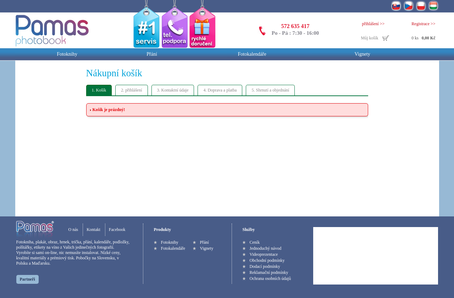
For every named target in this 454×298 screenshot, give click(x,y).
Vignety (362, 54)
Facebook (117, 229)
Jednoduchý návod (266, 248)
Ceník (255, 242)
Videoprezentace (264, 254)
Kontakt (93, 229)
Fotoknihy (67, 54)
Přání (151, 54)
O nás (73, 229)
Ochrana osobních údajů (270, 278)
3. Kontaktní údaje (173, 90)
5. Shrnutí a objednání (270, 90)
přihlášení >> (373, 23)
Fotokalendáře (252, 54)
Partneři (27, 279)
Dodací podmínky (265, 266)
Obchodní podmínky (267, 260)
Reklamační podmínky (269, 272)
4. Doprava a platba (220, 90)
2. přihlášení (131, 90)
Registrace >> (423, 23)
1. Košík (99, 90)
